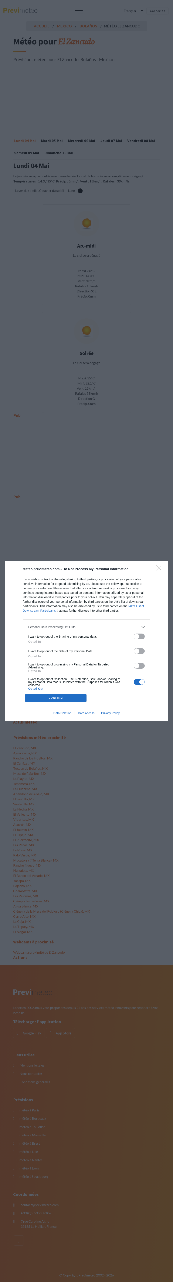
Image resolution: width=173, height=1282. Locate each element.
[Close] (160, 569)
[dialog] (86, 641)
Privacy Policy (110, 713)
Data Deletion (62, 713)
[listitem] (86, 627)
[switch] (139, 636)
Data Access (86, 713)
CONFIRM (56, 697)
